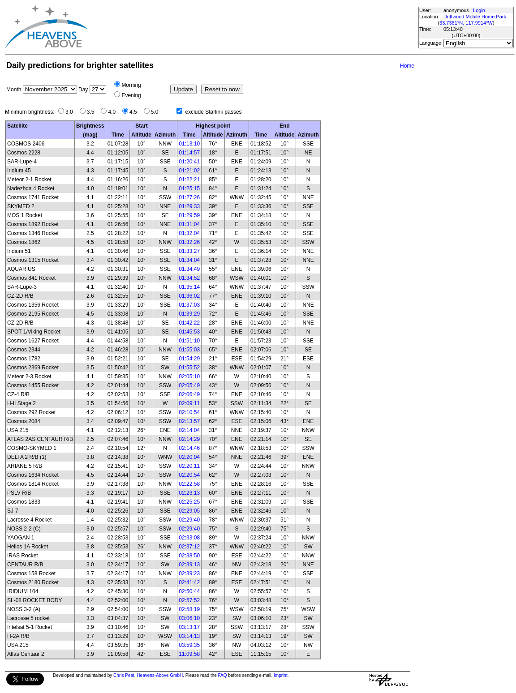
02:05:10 (189, 376)
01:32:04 (189, 233)
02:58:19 (189, 609)
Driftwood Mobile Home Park (474, 16)
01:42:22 (189, 323)
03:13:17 (189, 627)
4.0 (114, 112)
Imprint (281, 675)
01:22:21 (189, 179)
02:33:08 (189, 538)
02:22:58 (189, 484)
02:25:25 (189, 502)
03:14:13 (189, 636)
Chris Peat (123, 675)
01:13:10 (189, 144)
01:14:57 (189, 153)
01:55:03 (189, 349)
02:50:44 (189, 591)
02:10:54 (189, 412)
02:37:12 (189, 546)
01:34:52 (189, 278)
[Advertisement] (253, 27)
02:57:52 (189, 600)
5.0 (157, 112)
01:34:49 (189, 269)
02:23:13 (189, 493)
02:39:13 (189, 564)
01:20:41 (189, 161)
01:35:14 (189, 287)
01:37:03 (189, 305)
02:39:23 (189, 573)
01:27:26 (189, 197)
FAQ (222, 675)
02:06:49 (189, 394)
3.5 (93, 112)
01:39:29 (189, 314)
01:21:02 (189, 170)
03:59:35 (189, 645)
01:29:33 (189, 206)
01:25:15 (189, 188)
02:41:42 (189, 582)
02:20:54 (189, 475)
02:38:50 (189, 555)
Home (407, 66)
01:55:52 (189, 367)
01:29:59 (189, 215)
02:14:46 (189, 448)
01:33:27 (189, 251)
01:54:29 (189, 358)
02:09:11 (189, 403)
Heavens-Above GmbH (160, 675)
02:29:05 (189, 511)
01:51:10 (189, 341)
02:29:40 (189, 520)
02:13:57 (189, 421)
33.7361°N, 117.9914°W (466, 23)
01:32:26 (189, 242)
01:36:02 (189, 296)
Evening (131, 95)
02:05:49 (189, 385)
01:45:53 (189, 332)
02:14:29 (189, 439)
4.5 (135, 112)
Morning (131, 85)
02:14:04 (189, 430)
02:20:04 (189, 457)
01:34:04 (189, 260)
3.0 (71, 112)
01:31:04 (189, 224)
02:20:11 (189, 466)
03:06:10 (189, 618)
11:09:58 (189, 654)
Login (479, 10)
